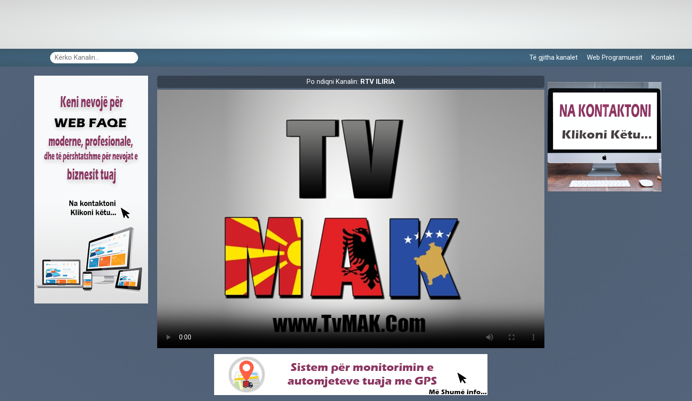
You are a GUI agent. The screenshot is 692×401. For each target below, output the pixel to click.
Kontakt (663, 57)
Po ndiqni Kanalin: (351, 81)
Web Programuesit (614, 57)
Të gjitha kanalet (553, 57)
